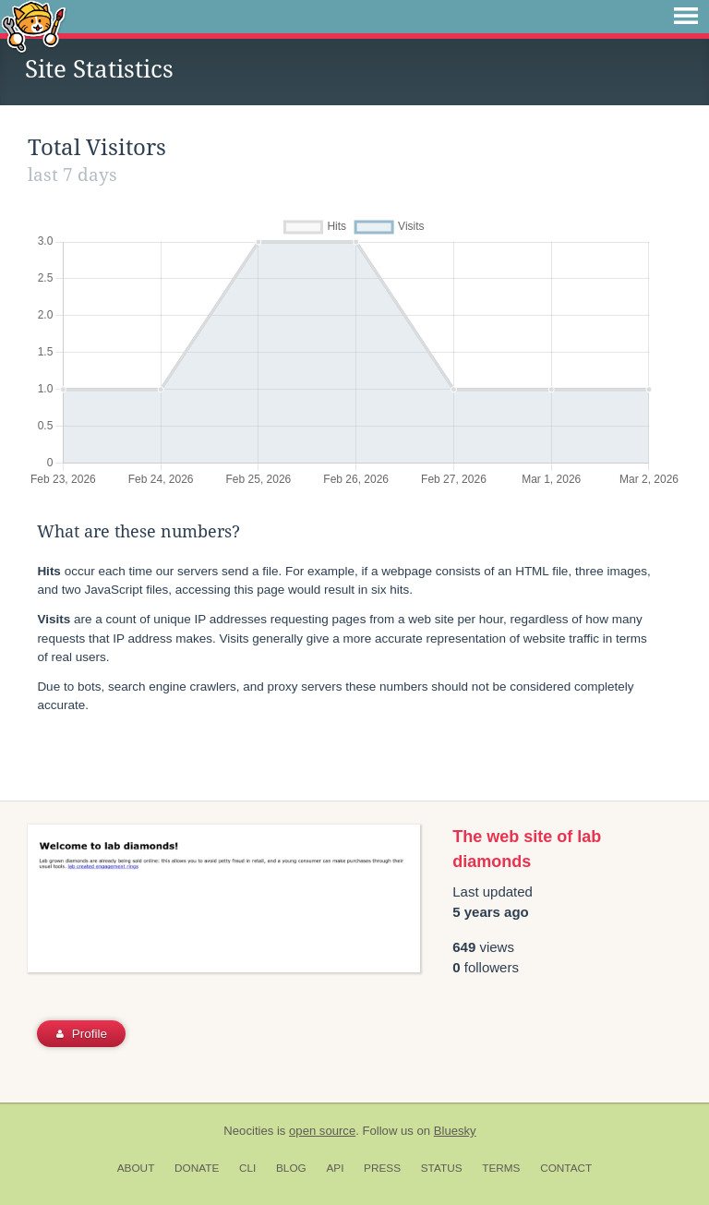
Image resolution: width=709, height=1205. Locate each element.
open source (322, 1131)
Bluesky (455, 1131)
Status (442, 1168)
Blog (291, 1168)
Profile (81, 1034)
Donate (196, 1168)
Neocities (248, 1131)
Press (382, 1168)
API (334, 1168)
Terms (501, 1168)
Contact (566, 1168)
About (136, 1168)
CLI (247, 1168)
